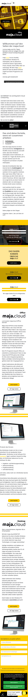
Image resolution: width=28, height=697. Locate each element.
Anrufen (2, 695)
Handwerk (3, 456)
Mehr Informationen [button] (14, 679)
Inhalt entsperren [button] (14, 682)
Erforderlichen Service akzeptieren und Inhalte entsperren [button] (14, 687)
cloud (7, 57)
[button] (2, 126)
